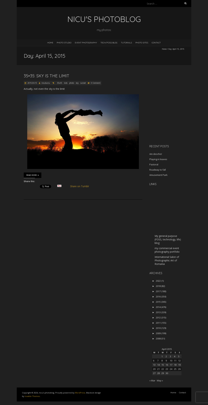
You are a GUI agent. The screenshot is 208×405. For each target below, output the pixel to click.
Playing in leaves (158, 159)
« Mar (152, 380)
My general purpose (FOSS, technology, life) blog (168, 239)
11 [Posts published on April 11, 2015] (175, 360)
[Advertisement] (171, 117)
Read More (32, 175)
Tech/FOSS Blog (109, 42)
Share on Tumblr (81, 186)
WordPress (80, 392)
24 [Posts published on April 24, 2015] (171, 369)
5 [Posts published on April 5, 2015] (178, 356)
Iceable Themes (32, 396)
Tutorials (126, 42)
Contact (156, 42)
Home (50, 42)
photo (71, 83)
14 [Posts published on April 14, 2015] (158, 364)
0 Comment (96, 83)
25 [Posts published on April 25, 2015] (175, 369)
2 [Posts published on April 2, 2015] (166, 356)
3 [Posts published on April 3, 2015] (170, 356)
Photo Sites (141, 42)
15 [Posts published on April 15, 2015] (162, 364)
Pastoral (153, 164)
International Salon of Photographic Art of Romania (167, 260)
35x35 (59, 83)
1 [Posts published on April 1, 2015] (162, 356)
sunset (83, 83)
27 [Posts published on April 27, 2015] (154, 373)
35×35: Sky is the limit (46, 75)
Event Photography (86, 42)
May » (160, 380)
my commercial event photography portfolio (167, 249)
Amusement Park (158, 175)
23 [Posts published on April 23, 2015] (167, 369)
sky (77, 83)
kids (65, 83)
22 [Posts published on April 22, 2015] (162, 369)
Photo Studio (64, 42)
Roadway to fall (157, 169)
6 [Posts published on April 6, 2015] (153, 360)
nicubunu (46, 83)
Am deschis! (155, 154)
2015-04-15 (32, 83)
